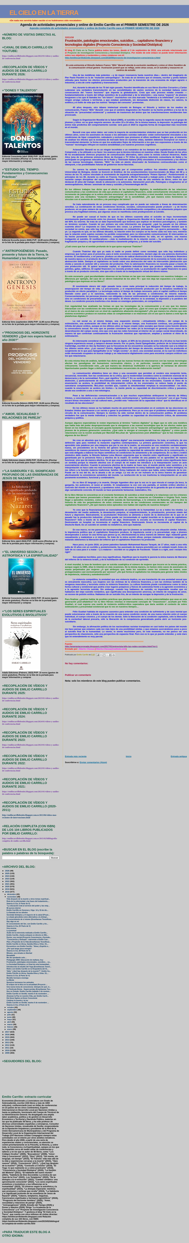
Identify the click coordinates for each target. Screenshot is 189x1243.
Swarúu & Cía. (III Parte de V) (18, 951)
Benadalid (11, 955)
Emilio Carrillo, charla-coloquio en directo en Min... (27, 935)
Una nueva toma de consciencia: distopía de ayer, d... (29, 987)
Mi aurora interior (14, 908)
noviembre (12, 897)
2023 (7, 879)
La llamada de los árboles (17, 912)
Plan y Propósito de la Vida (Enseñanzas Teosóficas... (29, 942)
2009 (7, 1053)
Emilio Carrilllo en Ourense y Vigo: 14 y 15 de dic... (27, 910)
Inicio (128, 756)
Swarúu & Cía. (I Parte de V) (18, 1005)
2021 (7, 884)
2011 (7, 1048)
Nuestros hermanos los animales (20, 982)
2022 (7, 881)
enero (10, 1029)
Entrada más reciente (75, 756)
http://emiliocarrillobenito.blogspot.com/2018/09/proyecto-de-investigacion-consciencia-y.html (112, 57)
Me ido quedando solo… (17, 957)
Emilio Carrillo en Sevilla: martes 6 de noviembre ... (28, 994)
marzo (10, 1024)
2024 (7, 876)
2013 (7, 1042)
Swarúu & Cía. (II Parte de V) (18, 976)
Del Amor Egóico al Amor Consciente (22, 998)
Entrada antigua (179, 756)
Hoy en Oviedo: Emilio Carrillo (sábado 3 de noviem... (29, 991)
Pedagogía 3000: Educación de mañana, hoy (25, 960)
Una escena (11, 928)
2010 (7, 1050)
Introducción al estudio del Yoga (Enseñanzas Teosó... (29, 967)
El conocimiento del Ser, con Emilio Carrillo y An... (27, 924)
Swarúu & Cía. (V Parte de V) (18, 904)
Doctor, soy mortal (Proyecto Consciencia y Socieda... (29, 937)
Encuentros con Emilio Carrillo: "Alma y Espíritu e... (28, 946)
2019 (7, 889)
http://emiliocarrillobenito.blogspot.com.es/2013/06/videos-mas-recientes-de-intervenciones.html (29, 816)
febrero (10, 1027)
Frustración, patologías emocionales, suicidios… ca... (29, 962)
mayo (9, 1019)
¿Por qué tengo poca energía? (19, 949)
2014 (7, 1040)
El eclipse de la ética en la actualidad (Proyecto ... (27, 984)
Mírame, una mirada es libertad (19, 953)
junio (9, 1017)
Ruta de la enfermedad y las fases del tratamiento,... (28, 901)
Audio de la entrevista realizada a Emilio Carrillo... (27, 933)
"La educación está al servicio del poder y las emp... (28, 906)
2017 (7, 1032)
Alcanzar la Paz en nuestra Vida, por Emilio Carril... (28, 996)
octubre (10, 1007)
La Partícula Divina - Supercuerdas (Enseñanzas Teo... (29, 989)
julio (9, 1015)
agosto (10, 1012)
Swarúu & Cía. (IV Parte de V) (19, 926)
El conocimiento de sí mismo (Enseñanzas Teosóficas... (30, 919)
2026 (7, 871)
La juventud (11, 931)
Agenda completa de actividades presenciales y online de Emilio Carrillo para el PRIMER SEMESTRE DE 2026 (94, 28)
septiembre (12, 1010)
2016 (7, 1034)
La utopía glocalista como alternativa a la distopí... (27, 917)
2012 (7, 1045)
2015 (7, 1037)
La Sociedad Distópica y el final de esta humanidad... (28, 964)
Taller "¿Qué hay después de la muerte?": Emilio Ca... (29, 971)
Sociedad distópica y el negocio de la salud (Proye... (28, 915)
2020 (7, 886)
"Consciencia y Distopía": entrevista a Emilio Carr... (28, 939)
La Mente (10, 980)
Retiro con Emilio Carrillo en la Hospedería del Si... (27, 969)
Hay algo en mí (13, 921)
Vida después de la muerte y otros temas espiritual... (28, 899)
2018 (7, 892)
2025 (7, 873)
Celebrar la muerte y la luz (17, 1000)
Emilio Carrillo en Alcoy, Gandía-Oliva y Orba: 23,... (28, 944)
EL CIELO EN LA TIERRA (43, 12)
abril (9, 1022)
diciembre (11, 894)
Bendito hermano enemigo (18, 978)
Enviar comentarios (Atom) (93, 762)
